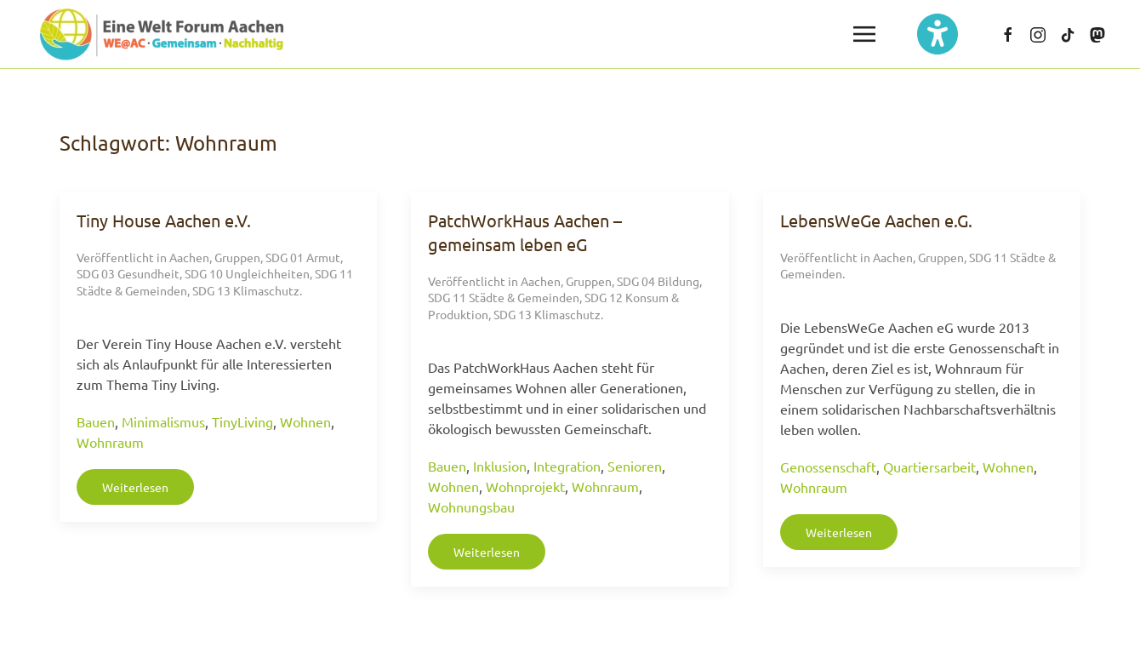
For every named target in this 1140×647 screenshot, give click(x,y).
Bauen (96, 421)
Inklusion (500, 465)
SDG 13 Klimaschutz (245, 290)
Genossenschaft (828, 466)
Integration (567, 465)
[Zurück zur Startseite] (161, 34)
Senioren (634, 465)
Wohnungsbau (471, 506)
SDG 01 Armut (302, 257)
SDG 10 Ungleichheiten (247, 273)
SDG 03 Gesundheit (128, 273)
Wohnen (305, 421)
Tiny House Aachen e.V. (164, 220)
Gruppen (237, 257)
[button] (864, 34)
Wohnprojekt (525, 486)
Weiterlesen (135, 487)
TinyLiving (242, 421)
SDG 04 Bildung (658, 281)
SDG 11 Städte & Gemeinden (503, 297)
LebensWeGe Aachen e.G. (876, 220)
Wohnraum (110, 441)
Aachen (189, 257)
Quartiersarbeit (929, 466)
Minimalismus (163, 421)
